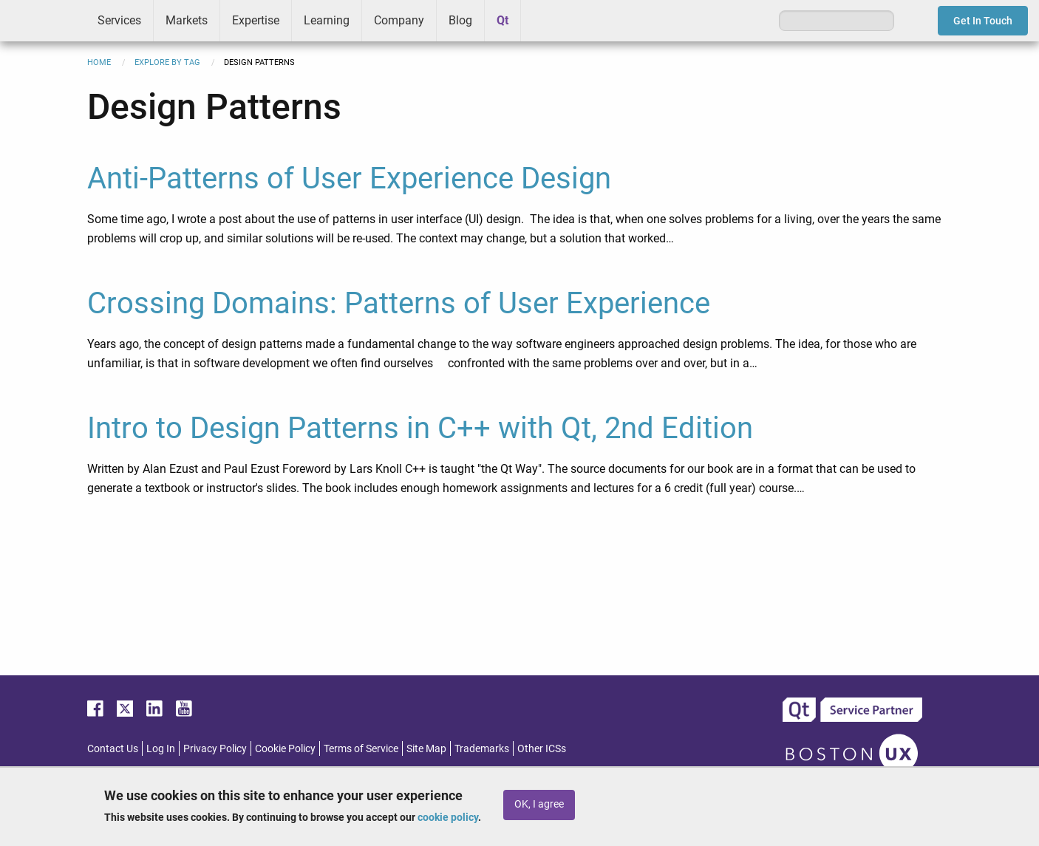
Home (99, 62)
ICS (43, 21)
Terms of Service (361, 748)
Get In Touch (982, 21)
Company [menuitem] (399, 20)
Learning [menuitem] (327, 20)
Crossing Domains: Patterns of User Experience (398, 303)
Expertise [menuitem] (255, 20)
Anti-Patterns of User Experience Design (349, 178)
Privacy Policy (215, 748)
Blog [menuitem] (460, 20)
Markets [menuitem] (187, 20)
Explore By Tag (167, 62)
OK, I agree (539, 804)
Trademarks (481, 748)
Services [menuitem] (119, 20)
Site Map (426, 748)
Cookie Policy (285, 748)
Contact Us (112, 748)
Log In (160, 748)
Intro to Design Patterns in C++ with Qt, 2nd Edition (420, 428)
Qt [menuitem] (502, 20)
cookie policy (448, 817)
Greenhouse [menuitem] (542, 20)
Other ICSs (541, 748)
